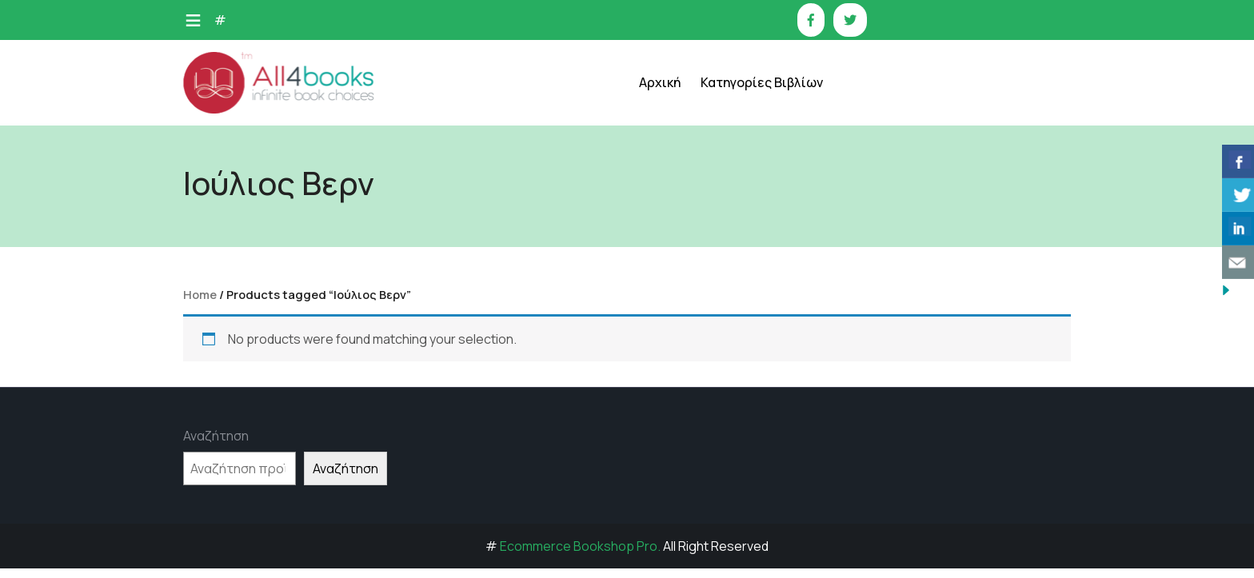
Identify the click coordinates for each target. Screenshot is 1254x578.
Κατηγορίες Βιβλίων (762, 82)
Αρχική (660, 82)
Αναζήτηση (216, 435)
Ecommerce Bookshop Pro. (580, 546)
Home (200, 294)
